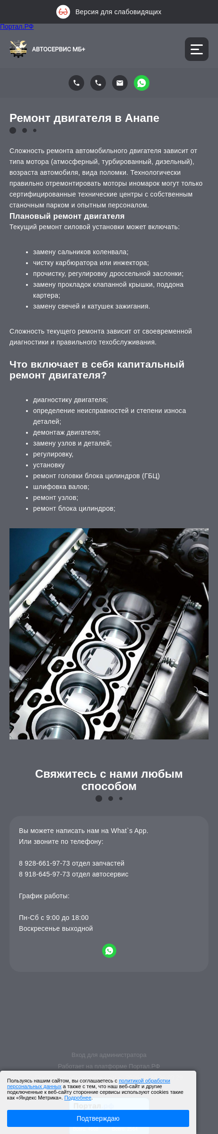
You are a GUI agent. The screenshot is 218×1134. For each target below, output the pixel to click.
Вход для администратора (108, 1054)
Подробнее (77, 1097)
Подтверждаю (98, 1118)
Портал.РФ (17, 26)
